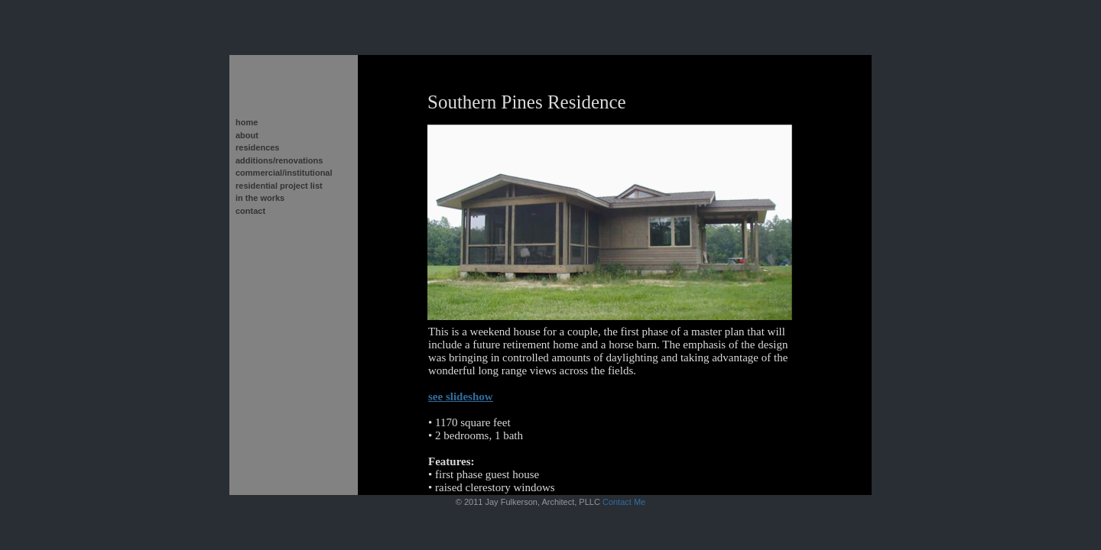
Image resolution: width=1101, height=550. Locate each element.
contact (250, 210)
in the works (259, 197)
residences (257, 147)
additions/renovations (279, 160)
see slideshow (460, 396)
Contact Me (623, 501)
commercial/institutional (284, 172)
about (246, 135)
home (246, 122)
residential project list (279, 185)
